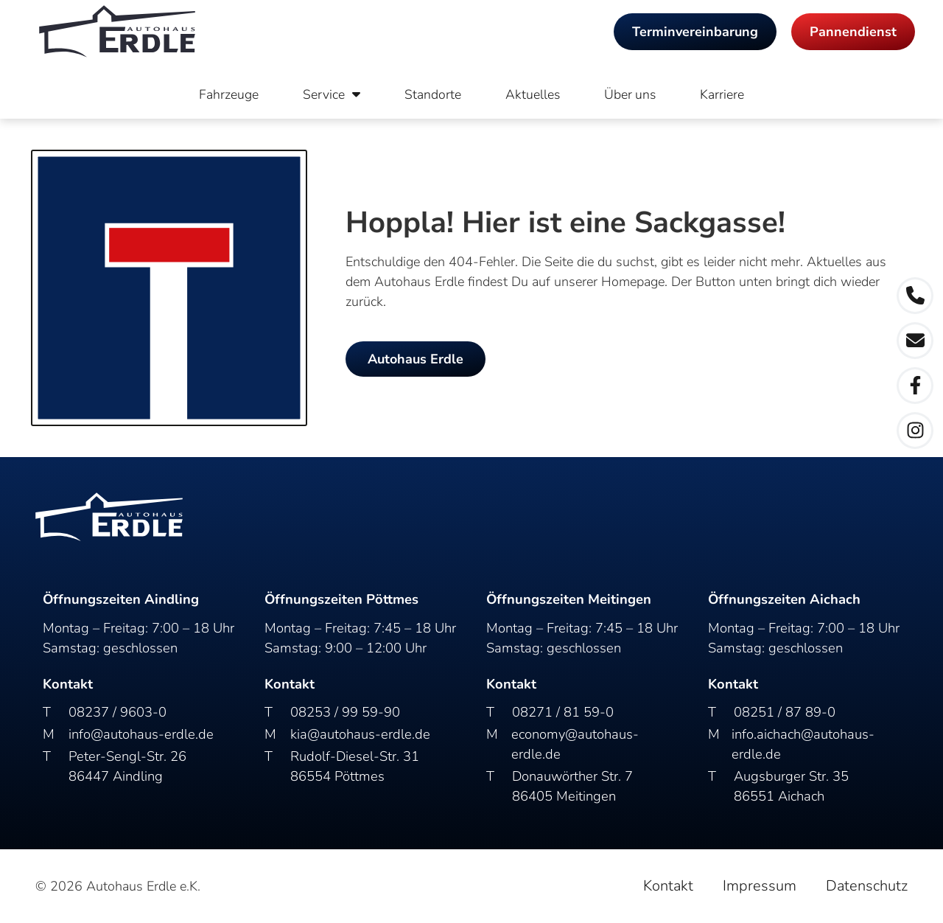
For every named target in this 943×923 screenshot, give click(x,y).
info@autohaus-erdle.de (141, 734)
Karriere (722, 94)
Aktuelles (532, 94)
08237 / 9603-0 (117, 712)
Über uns (630, 94)
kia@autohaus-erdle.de (360, 734)
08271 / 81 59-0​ (563, 712)
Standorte (432, 94)
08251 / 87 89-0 (784, 712)
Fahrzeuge (229, 94)
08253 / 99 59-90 (345, 712)
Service (331, 94)
